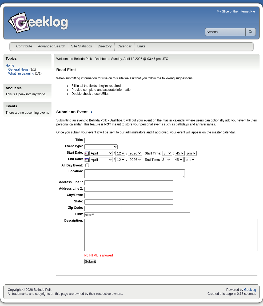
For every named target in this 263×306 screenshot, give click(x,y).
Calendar (124, 46)
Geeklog (250, 290)
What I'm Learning (21, 73)
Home (10, 65)
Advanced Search (51, 46)
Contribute (24, 46)
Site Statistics (81, 46)
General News (18, 69)
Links (141, 46)
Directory (104, 46)
